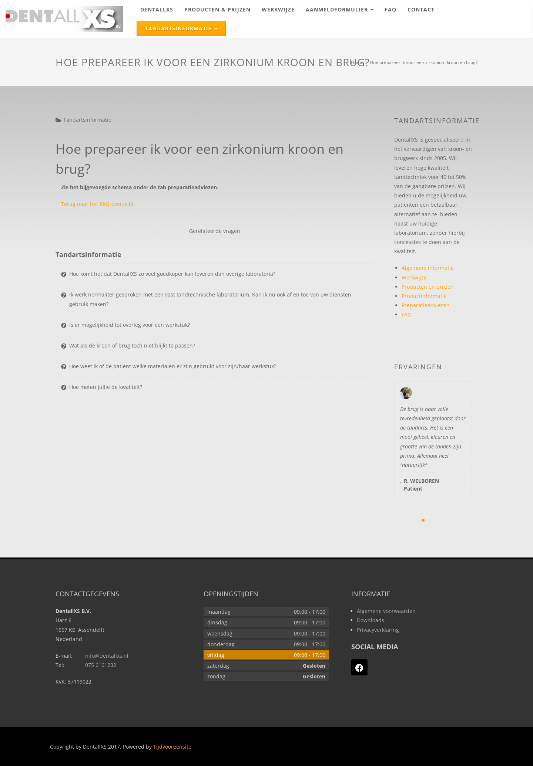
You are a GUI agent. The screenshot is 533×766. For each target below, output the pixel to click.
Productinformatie (424, 295)
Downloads (370, 620)
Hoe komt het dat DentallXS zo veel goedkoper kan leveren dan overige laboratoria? (172, 273)
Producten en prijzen (428, 286)
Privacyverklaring (378, 629)
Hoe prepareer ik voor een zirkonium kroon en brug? (423, 62)
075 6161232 (100, 664)
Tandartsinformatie (185, 26)
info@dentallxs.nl (106, 655)
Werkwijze (278, 9)
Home (357, 62)
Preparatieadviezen (426, 305)
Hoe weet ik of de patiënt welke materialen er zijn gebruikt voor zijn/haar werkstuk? (172, 366)
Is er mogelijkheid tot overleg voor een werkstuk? (129, 324)
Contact (421, 9)
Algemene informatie (428, 267)
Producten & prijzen (217, 9)
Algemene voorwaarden (386, 610)
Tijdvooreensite (172, 746)
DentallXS (156, 9)
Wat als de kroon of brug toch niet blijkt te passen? (132, 345)
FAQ (390, 9)
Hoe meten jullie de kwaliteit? (105, 386)
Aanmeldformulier (342, 6)
